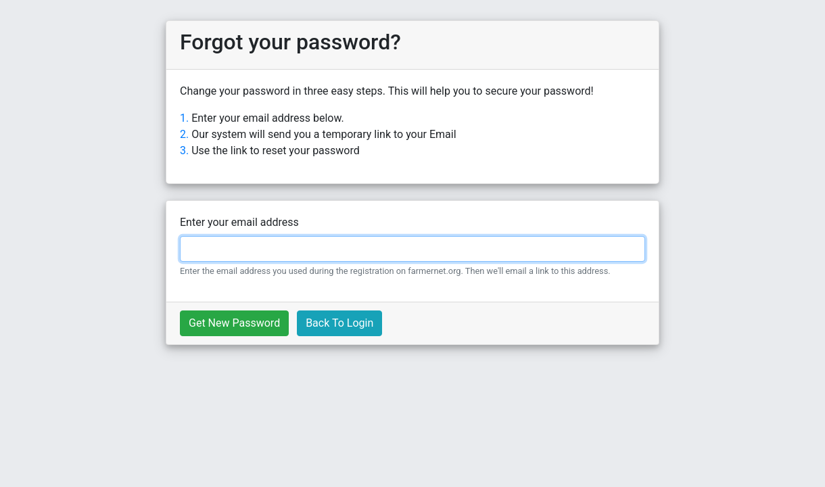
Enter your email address (239, 222)
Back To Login (339, 323)
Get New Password (234, 323)
